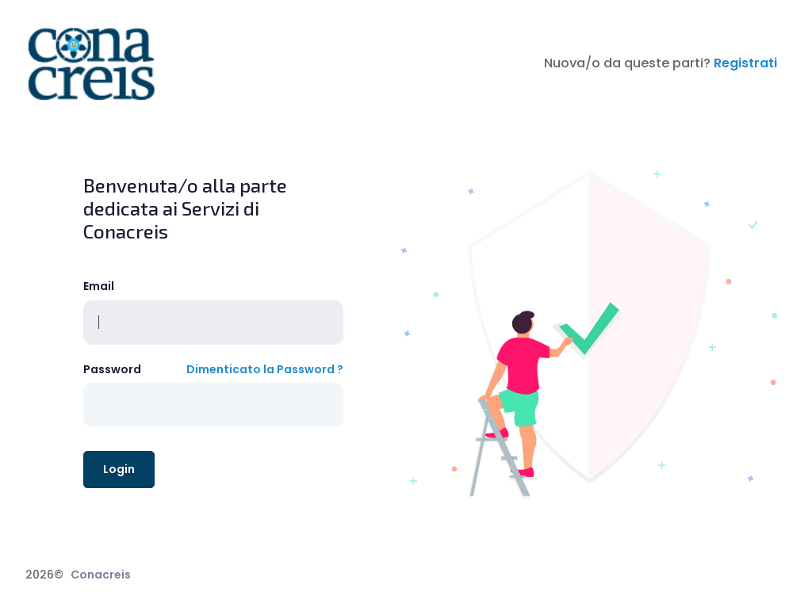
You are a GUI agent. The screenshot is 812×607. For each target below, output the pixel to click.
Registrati (745, 63)
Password (112, 369)
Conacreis (101, 574)
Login (119, 469)
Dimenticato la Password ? (264, 369)
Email (98, 286)
